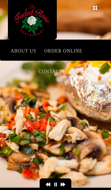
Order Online (63, 51)
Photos (21, 71)
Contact (51, 71)
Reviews (81, 71)
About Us (23, 51)
